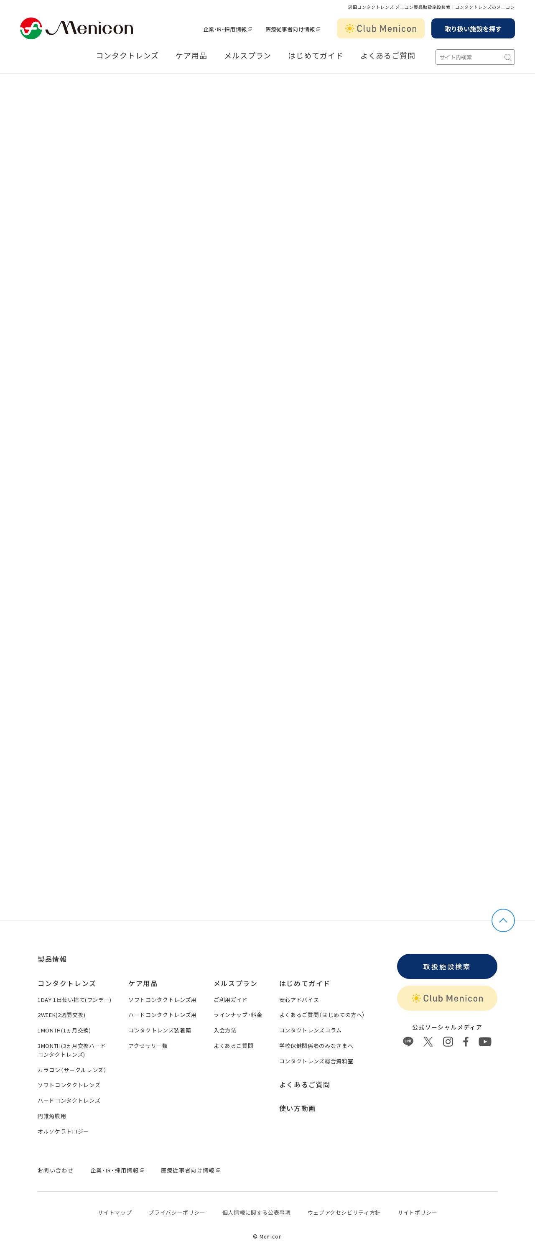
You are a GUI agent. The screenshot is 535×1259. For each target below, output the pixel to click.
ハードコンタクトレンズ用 (162, 1015)
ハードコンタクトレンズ (69, 1100)
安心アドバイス (299, 1000)
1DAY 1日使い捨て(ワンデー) (75, 1000)
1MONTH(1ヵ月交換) (64, 1030)
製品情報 (52, 959)
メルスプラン (247, 55)
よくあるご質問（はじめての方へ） (322, 1015)
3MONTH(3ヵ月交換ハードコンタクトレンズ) (72, 1050)
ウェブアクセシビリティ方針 (344, 1212)
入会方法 (225, 1030)
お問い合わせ (56, 1170)
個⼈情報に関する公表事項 (256, 1212)
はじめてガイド (315, 55)
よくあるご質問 (387, 55)
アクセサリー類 (148, 1046)
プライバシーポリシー (177, 1212)
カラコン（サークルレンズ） (72, 1070)
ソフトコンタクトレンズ (69, 1085)
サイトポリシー (417, 1212)
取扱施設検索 (447, 966)
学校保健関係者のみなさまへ (316, 1046)
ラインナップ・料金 (238, 1015)
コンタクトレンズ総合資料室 (316, 1061)
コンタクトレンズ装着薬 (159, 1030)
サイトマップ (114, 1212)
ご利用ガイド (231, 1000)
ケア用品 (191, 55)
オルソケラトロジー (63, 1131)
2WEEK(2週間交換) (62, 1015)
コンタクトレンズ (127, 55)
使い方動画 (297, 1108)
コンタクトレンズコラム (310, 1030)
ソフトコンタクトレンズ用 (162, 1000)
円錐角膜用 (52, 1116)
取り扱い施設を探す (473, 28)
